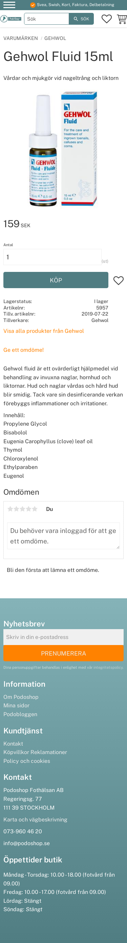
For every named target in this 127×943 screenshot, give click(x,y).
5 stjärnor (34, 509)
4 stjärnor (28, 509)
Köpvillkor (16, 752)
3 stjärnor (22, 509)
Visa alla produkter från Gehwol (43, 331)
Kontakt (13, 744)
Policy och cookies (26, 761)
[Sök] (81, 19)
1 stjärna (10, 509)
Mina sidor (16, 705)
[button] (9, 6)
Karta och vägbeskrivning (35, 819)
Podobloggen (20, 714)
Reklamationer (48, 752)
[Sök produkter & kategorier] (46, 19)
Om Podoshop (21, 697)
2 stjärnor (16, 509)
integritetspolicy (108, 667)
